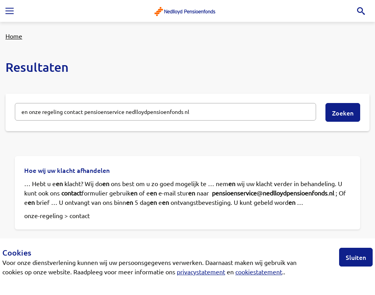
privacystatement (201, 271)
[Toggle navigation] (9, 11)
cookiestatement (258, 271)
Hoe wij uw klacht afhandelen (67, 170)
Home (13, 36)
